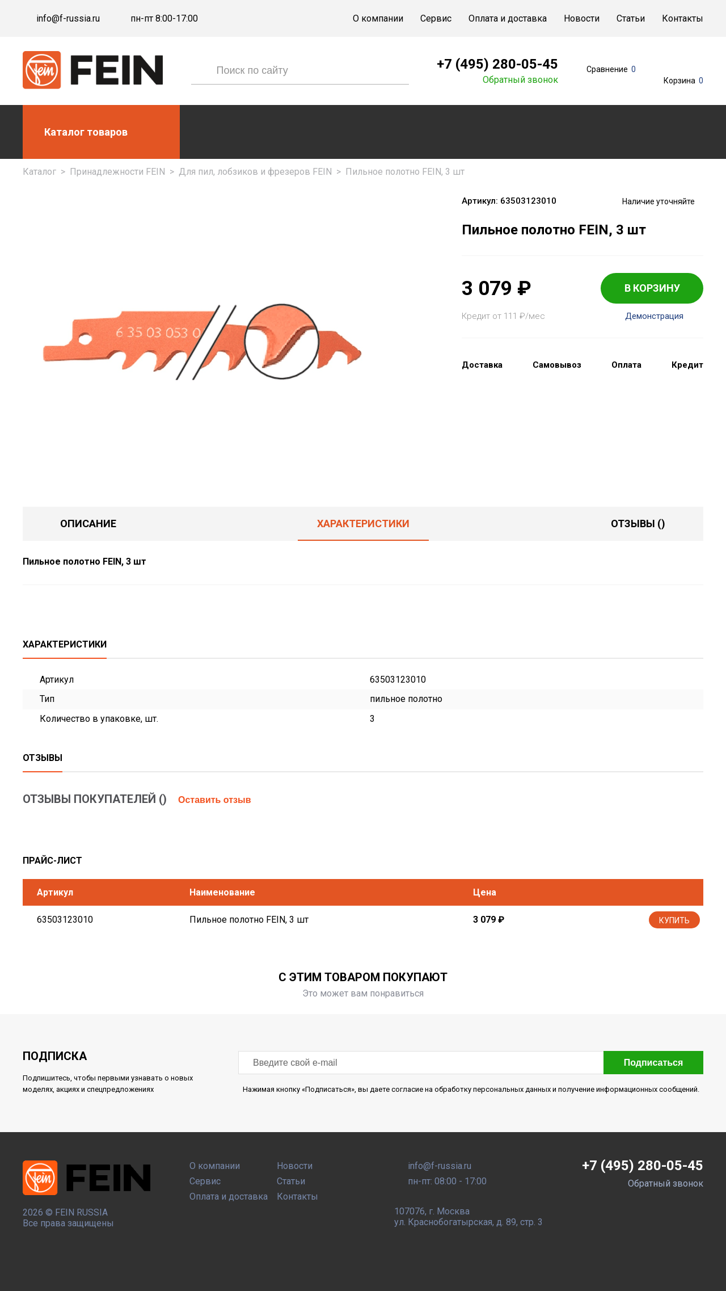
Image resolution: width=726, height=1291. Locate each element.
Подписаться (653, 1062)
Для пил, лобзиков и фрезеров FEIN (255, 171)
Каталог (39, 171)
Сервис (435, 18)
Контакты (682, 18)
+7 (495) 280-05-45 (497, 64)
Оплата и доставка (507, 18)
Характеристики (363, 523)
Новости (582, 18)
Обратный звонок (520, 80)
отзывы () (638, 523)
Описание (88, 523)
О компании (378, 18)
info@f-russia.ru (68, 18)
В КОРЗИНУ (652, 288)
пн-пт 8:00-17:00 (164, 18)
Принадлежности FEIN (117, 171)
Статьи (631, 18)
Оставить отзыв (214, 800)
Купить (674, 920)
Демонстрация (654, 316)
